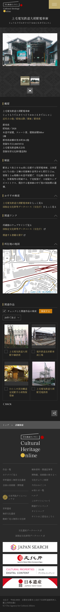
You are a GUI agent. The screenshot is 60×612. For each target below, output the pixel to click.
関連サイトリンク (40, 506)
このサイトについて (41, 500)
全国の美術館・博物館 (13, 485)
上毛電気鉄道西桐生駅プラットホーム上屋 (45, 392)
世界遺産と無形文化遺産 (14, 479)
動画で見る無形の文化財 (14, 518)
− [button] (7, 258)
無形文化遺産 (9, 513)
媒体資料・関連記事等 (42, 469)
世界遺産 (7, 508)
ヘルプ (35, 495)
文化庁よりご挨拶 (40, 479)
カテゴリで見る (10, 474)
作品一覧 (7, 469)
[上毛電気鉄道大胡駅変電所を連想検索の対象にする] (33, 351)
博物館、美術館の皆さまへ (44, 474)
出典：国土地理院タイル (46, 292)
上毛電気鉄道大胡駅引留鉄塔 (18, 390)
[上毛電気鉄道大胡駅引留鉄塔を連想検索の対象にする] (6, 388)
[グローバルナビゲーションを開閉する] (54, 4)
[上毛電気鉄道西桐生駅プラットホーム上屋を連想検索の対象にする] (33, 388)
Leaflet (33, 292)
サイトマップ (38, 511)
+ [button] (7, 253)
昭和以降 (20, 118)
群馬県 (37, 118)
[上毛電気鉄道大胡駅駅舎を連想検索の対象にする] (6, 351)
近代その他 (8, 118)
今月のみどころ (39, 485)
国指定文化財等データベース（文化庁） (23, 206)
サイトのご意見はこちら (43, 516)
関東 (29, 118)
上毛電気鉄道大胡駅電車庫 (16, 202)
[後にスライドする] (53, 404)
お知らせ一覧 (38, 490)
